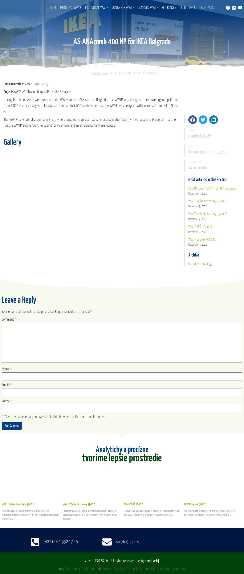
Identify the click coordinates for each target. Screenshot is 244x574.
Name (7, 369)
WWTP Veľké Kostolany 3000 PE (207, 201)
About (193, 8)
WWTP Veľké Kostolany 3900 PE (207, 214)
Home (53, 8)
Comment (9, 319)
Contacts (207, 8)
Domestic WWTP (148, 8)
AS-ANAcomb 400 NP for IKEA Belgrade (212, 188)
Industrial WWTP (96, 8)
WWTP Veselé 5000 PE (202, 239)
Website (7, 401)
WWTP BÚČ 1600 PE (200, 227)
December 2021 (198, 264)
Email (6, 385)
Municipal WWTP (71, 8)
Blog (183, 8)
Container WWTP (123, 8)
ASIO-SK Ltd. (102, 561)
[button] (192, 119)
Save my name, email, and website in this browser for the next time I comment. (56, 417)
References (169, 8)
